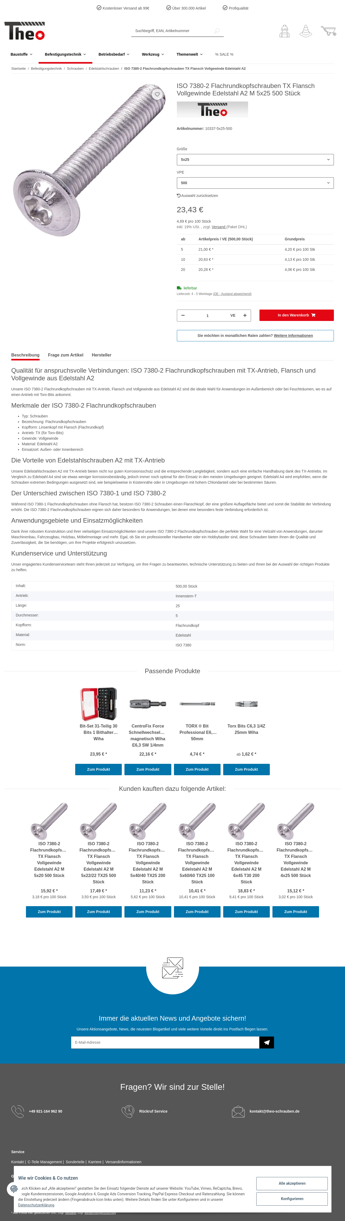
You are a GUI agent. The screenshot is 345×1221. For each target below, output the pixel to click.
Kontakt (18, 1162)
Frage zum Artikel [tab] (65, 355)
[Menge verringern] (183, 315)
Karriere (95, 1162)
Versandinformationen (123, 1162)
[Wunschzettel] (305, 31)
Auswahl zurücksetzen (197, 195)
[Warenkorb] (328, 31)
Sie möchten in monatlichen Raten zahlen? (255, 335)
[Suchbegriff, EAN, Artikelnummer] (170, 31)
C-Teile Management (45, 1162)
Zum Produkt (98, 769)
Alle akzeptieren (288, 1184)
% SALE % (224, 54)
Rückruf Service (153, 1111)
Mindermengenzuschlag (100, 1212)
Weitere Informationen (293, 335)
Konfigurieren (288, 1198)
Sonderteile (76, 1162)
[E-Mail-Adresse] (165, 1042)
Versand (219, 227)
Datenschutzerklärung (54, 1205)
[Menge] (208, 315)
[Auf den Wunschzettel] (157, 94)
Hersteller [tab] (101, 355)
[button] (284, 31)
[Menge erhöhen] (245, 315)
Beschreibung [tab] (25, 355)
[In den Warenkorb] (296, 315)
